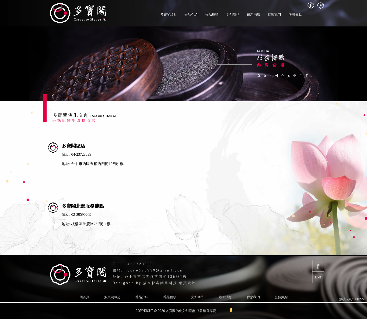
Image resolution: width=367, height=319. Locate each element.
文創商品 (232, 14)
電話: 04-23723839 (76, 154)
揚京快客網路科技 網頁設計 (169, 283)
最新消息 (253, 14)
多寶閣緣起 (168, 14)
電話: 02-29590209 (76, 214)
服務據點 (295, 14)
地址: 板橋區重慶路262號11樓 (86, 224)
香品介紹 (191, 14)
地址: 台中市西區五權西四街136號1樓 (93, 164)
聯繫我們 (274, 14)
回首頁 (84, 297)
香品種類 (211, 14)
